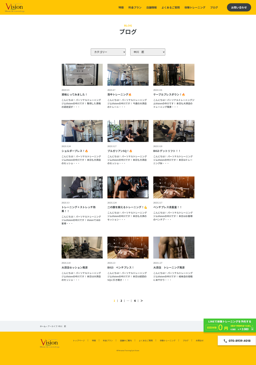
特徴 (121, 7)
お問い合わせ (239, 7)
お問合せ (200, 340)
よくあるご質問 (170, 7)
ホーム (43, 326)
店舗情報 (151, 7)
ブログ (214, 7)
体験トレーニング (194, 7)
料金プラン (135, 7)
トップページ (79, 340)
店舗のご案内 (126, 340)
